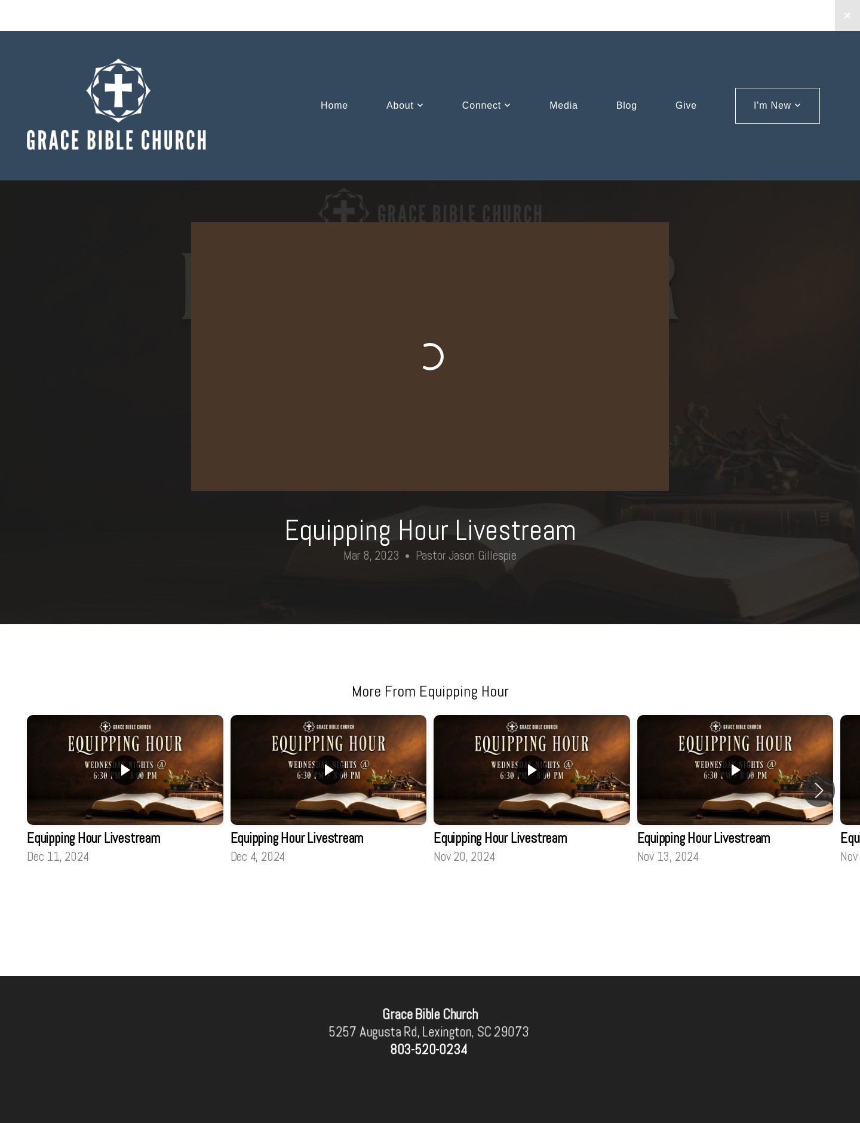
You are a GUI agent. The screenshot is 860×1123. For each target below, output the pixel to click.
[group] (125, 791)
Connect (486, 105)
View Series (429, 898)
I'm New (777, 105)
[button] (819, 790)
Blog (626, 105)
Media (563, 105)
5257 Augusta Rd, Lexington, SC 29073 (428, 1032)
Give (686, 105)
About (405, 105)
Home (334, 105)
